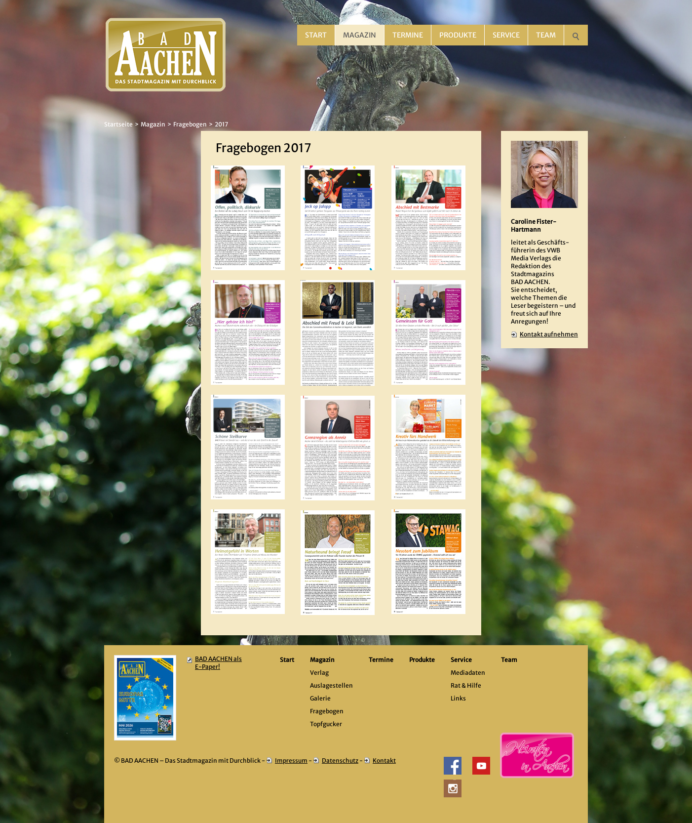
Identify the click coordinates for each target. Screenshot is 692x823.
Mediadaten (468, 672)
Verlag (319, 672)
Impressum (291, 760)
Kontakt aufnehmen (549, 334)
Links (458, 698)
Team (546, 35)
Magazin (359, 35)
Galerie (320, 698)
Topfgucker (326, 724)
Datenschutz (340, 760)
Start (316, 35)
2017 (221, 124)
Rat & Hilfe (466, 685)
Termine (407, 35)
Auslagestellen (331, 685)
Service (506, 35)
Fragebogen (190, 124)
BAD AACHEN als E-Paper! (218, 662)
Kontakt (384, 760)
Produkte (457, 35)
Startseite (118, 124)
